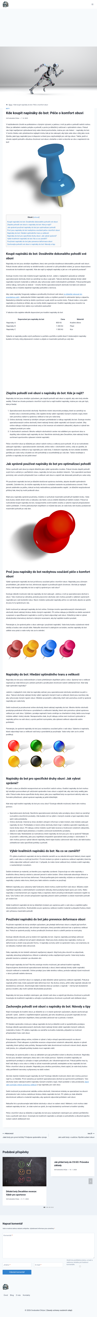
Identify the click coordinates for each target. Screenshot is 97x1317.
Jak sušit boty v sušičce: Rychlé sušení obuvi (72, 1135)
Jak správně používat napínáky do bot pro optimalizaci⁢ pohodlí (31, 227)
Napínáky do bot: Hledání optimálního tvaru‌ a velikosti (28, 233)
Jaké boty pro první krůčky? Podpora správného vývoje (25, 1135)
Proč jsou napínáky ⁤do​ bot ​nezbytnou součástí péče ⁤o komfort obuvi (33, 230)
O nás (18, 1295)
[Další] (90, 1181)
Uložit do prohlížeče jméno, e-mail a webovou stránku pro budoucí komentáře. (80, 1262)
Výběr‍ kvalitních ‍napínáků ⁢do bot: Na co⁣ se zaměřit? (27, 239)
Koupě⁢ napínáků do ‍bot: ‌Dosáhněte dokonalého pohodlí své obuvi (32, 222)
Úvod (6, 1295)
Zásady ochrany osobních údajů (59, 1310)
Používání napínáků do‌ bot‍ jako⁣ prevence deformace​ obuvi (29, 241)
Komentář (8, 1235)
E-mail (38, 1265)
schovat (36, 217)
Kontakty (26, 1295)
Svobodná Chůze (13, 118)
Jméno (7, 1265)
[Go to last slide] (6, 1181)
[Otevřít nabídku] (92, 4)
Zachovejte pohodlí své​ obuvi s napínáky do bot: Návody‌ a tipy (31, 244)
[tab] (44, 1207)
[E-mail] (48, 1264)
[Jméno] (17, 1264)
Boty (8, 108)
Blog (12, 1295)
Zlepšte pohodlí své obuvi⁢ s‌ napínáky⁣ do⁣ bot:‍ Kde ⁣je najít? (29, 225)
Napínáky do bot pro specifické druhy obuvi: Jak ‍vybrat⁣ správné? (32, 236)
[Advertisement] (48, 25)
